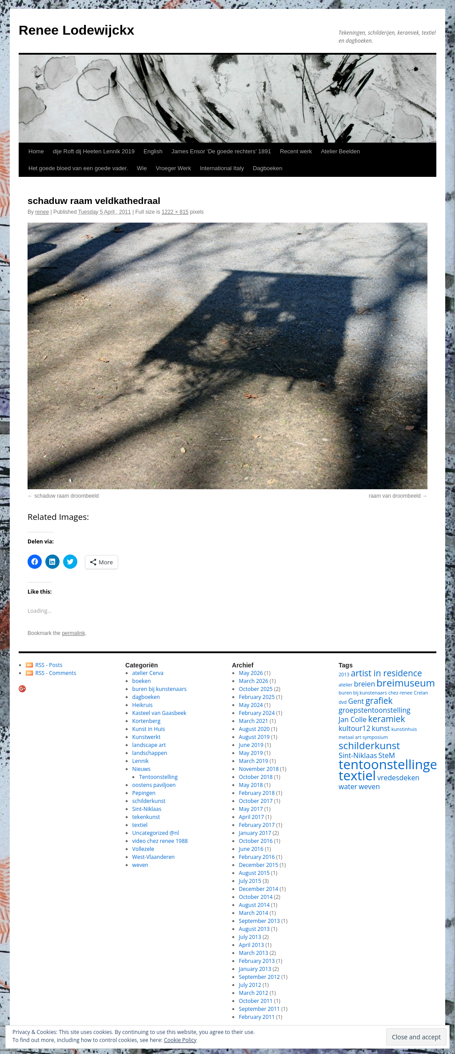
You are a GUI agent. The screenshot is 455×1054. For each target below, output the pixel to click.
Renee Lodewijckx (76, 30)
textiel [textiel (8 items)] (357, 775)
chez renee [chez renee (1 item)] (400, 693)
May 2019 (251, 753)
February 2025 (257, 697)
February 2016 (257, 857)
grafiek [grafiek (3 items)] (378, 701)
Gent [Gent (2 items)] (356, 701)
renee (42, 212)
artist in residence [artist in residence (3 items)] (386, 673)
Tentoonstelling (158, 777)
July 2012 (250, 985)
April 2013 (251, 945)
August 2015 (254, 873)
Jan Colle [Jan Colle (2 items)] (353, 719)
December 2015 (259, 865)
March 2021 (253, 721)
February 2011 (257, 1017)
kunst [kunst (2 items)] (381, 728)
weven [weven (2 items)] (369, 786)
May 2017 (251, 809)
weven (140, 865)
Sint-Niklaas (147, 809)
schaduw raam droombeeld (66, 496)
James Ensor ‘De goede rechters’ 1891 (221, 151)
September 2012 (259, 977)
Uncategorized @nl (155, 833)
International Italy (222, 168)
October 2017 (256, 801)
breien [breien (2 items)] (364, 684)
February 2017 (257, 825)
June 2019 (251, 745)
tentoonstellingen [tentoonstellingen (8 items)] (392, 764)
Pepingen (144, 793)
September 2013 (259, 921)
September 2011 (259, 1009)
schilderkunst (149, 801)
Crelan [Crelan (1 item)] (421, 693)
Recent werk (296, 151)
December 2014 (259, 889)
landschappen (150, 753)
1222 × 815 (175, 212)
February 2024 (257, 713)
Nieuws (141, 769)
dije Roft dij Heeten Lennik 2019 (94, 151)
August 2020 (254, 729)
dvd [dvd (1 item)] (343, 702)
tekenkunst (146, 817)
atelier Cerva (148, 673)
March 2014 (253, 913)
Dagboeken (268, 168)
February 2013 (257, 961)
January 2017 (255, 833)
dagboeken (146, 697)
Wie (142, 168)
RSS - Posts (49, 665)
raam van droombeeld (395, 496)
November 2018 (259, 769)
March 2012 (253, 993)
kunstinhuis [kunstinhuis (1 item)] (404, 729)
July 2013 (250, 937)
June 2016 (251, 849)
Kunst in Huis (148, 729)
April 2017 (251, 817)
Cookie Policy (180, 1040)
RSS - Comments (56, 673)
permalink (73, 633)
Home (36, 151)
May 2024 (251, 705)
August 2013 (254, 929)
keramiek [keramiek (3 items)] (386, 719)
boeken (141, 681)
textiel (140, 825)
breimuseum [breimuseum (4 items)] (405, 682)
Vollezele (143, 849)
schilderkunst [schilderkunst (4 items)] (369, 745)
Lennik (140, 761)
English (153, 151)
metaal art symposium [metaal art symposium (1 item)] (363, 737)
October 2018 (256, 777)
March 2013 (253, 953)
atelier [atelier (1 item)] (345, 685)
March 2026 (253, 681)
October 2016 (256, 841)
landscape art (149, 745)
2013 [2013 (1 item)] (344, 674)
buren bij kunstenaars (159, 689)
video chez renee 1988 (160, 841)
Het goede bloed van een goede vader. (78, 168)
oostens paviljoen (154, 785)
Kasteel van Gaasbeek (159, 713)
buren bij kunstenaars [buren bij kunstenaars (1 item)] (363, 693)
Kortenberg (146, 721)
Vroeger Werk (173, 168)
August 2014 (254, 905)
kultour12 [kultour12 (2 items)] (354, 728)
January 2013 (255, 969)
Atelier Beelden (340, 151)
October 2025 (256, 689)
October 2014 (256, 897)
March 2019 (253, 761)
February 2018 (257, 793)
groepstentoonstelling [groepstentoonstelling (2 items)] (375, 710)
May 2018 (251, 785)
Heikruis (142, 705)
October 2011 (256, 1001)
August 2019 (254, 737)
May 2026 (251, 673)
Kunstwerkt (146, 737)
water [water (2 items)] (348, 786)
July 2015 (250, 881)
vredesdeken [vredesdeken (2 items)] (398, 778)
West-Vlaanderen (153, 857)
